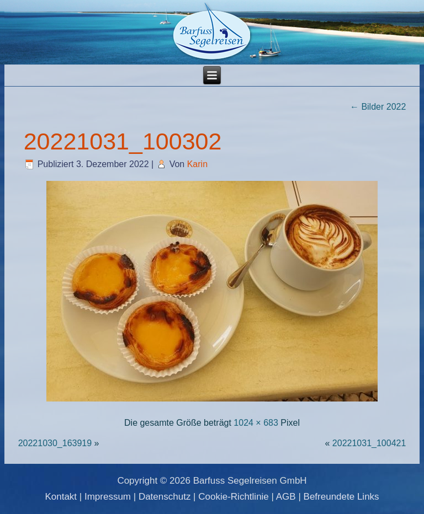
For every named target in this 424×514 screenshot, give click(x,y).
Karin (197, 164)
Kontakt (61, 496)
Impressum (107, 496)
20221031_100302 (123, 141)
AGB (286, 496)
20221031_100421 (369, 443)
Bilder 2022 (378, 106)
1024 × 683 (256, 422)
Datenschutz (165, 496)
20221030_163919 (55, 443)
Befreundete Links (341, 496)
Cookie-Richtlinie (233, 496)
